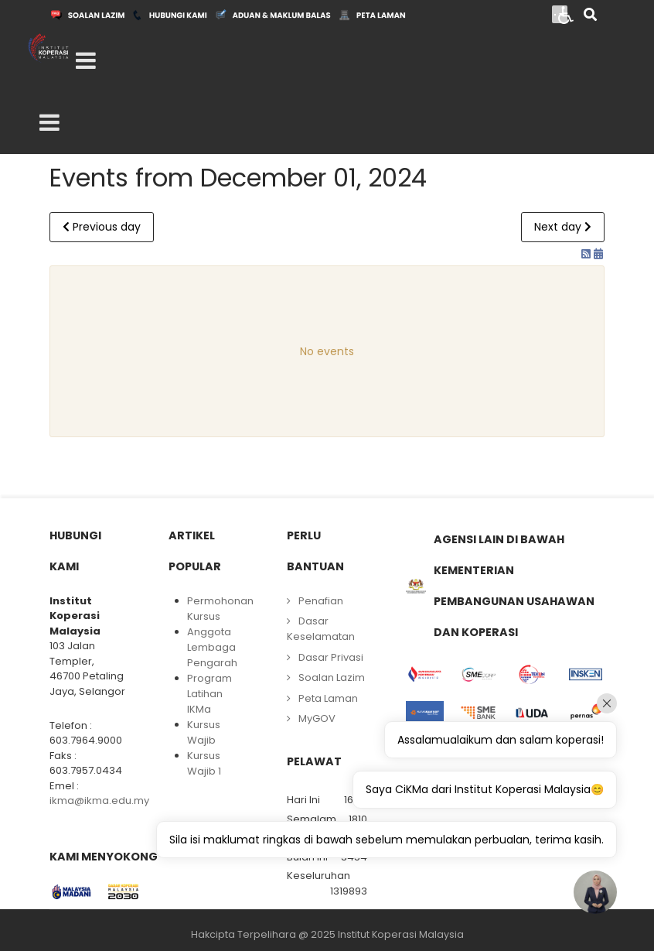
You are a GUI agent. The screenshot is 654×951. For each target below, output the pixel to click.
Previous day (102, 226)
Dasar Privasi (330, 657)
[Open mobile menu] (85, 61)
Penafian (320, 601)
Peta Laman (328, 698)
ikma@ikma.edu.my (99, 800)
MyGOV (317, 718)
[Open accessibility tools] (566, 14)
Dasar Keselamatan (321, 629)
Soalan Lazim (331, 677)
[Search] (590, 15)
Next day (562, 226)
